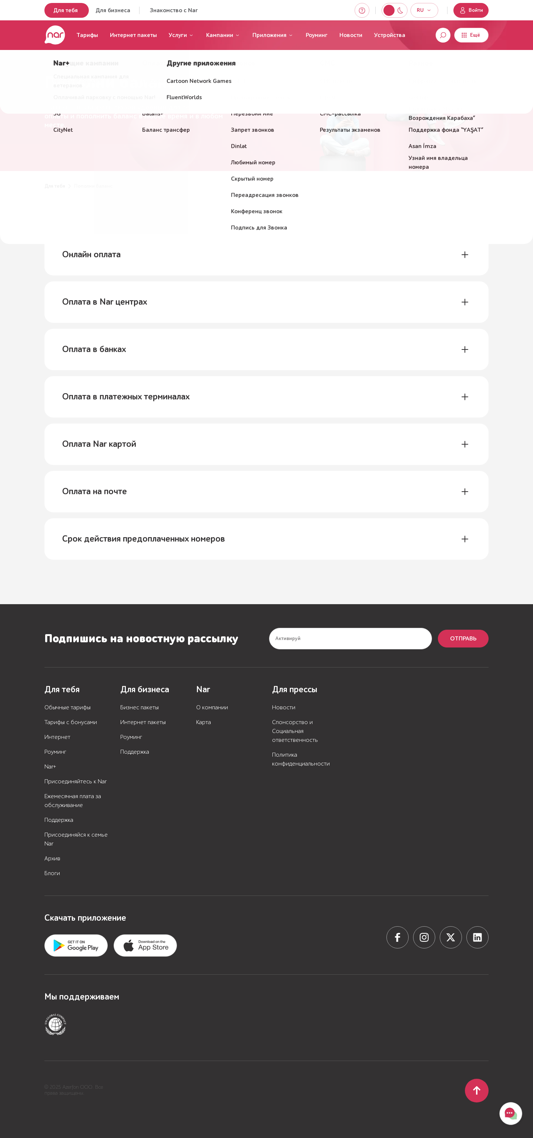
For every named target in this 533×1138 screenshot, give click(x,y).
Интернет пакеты (133, 35)
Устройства (389, 35)
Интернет (57, 737)
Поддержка (58, 820)
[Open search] (443, 35)
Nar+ (50, 766)
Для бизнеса (112, 10)
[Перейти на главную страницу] (54, 35)
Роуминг (317, 35)
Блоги (52, 873)
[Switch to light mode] (400, 10)
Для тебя (65, 10)
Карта (203, 722)
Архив (52, 858)
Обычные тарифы (67, 707)
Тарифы (87, 35)
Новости (350, 35)
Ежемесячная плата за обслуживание (72, 801)
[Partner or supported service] (55, 1024)
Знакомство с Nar (174, 10)
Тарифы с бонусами (70, 722)
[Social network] (397, 937)
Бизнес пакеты (139, 707)
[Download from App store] (76, 945)
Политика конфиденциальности (301, 759)
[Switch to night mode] (389, 10)
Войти (471, 10)
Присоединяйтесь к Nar (75, 781)
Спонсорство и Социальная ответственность (295, 731)
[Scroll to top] (477, 1090)
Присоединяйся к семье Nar (76, 839)
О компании (212, 707)
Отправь (463, 638)
